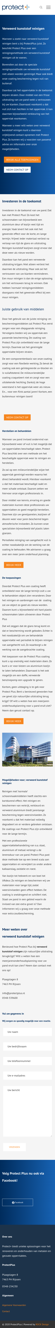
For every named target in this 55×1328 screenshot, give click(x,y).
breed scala (38, 859)
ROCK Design (42, 1324)
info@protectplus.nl (13, 993)
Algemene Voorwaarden (14, 1305)
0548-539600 (10, 998)
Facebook (9, 1180)
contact (26, 710)
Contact (6, 1311)
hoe (16, 946)
